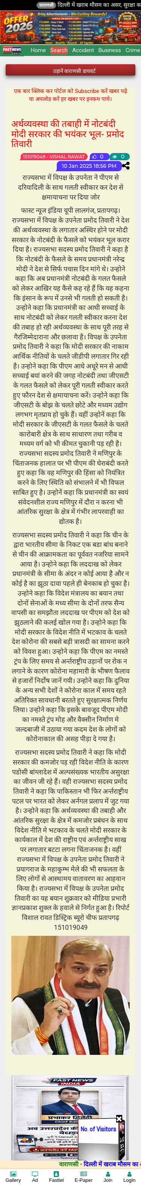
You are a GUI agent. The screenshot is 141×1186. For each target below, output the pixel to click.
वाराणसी (65, 5)
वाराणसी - (89, 1164)
